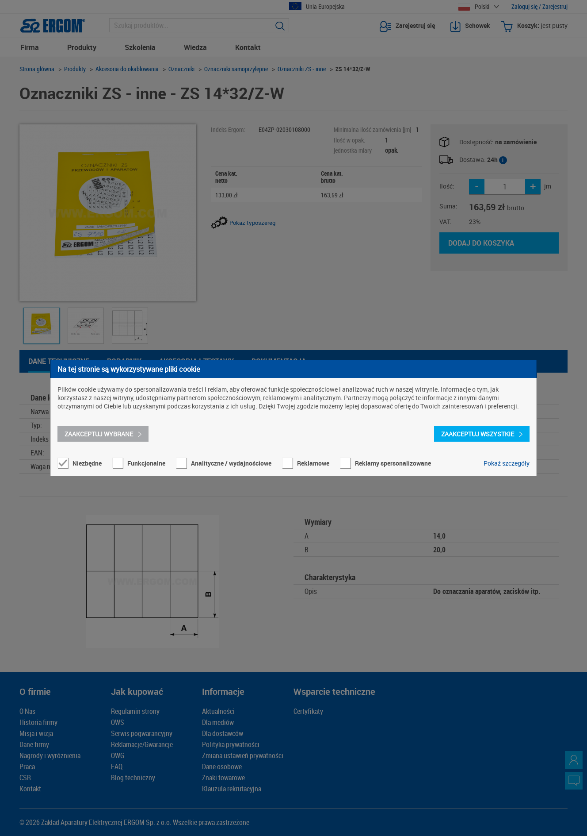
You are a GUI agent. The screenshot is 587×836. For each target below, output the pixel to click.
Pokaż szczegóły (507, 463)
